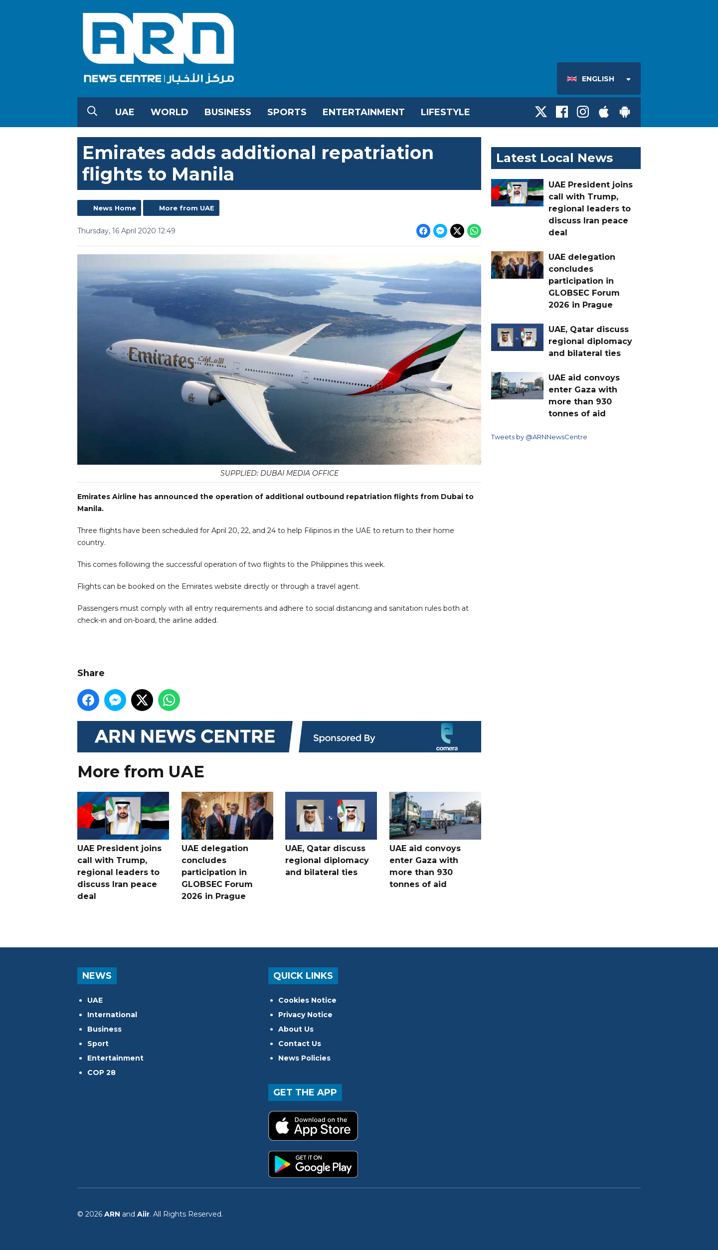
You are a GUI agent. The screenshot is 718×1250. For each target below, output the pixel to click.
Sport (98, 1043)
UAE (125, 112)
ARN (112, 1214)
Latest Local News (554, 158)
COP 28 (101, 1072)
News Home (114, 208)
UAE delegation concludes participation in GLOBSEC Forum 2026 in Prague (227, 846)
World (169, 112)
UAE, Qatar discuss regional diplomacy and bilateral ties (331, 834)
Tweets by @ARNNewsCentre (539, 437)
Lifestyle (445, 112)
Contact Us (299, 1043)
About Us (296, 1029)
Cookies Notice (307, 1000)
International (112, 1014)
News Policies (304, 1058)
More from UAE (186, 208)
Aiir (143, 1214)
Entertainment (364, 112)
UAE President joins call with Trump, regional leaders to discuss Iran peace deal (123, 846)
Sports (287, 112)
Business (227, 112)
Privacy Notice (305, 1014)
